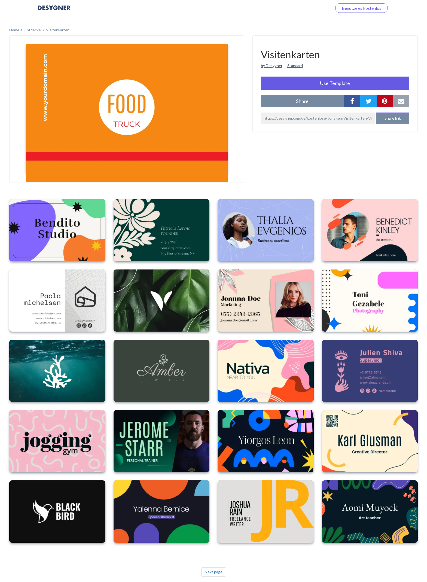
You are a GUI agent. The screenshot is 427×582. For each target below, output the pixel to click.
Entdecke (33, 30)
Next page (213, 571)
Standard (295, 65)
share (302, 101)
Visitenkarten (57, 30)
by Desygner (271, 65)
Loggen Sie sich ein (308, 8)
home (14, 30)
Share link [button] (393, 118)
